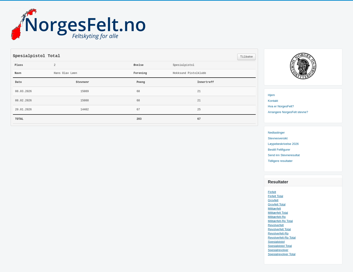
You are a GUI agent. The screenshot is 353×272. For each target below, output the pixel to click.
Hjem (271, 95)
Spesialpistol (276, 241)
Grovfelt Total (276, 204)
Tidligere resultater (280, 161)
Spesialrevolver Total (282, 254)
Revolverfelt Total (279, 229)
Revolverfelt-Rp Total (282, 237)
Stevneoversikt (278, 138)
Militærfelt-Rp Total (280, 221)
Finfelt (272, 192)
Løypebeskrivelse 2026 (283, 144)
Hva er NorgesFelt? (281, 106)
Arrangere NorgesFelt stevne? (288, 112)
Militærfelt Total (278, 212)
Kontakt (273, 100)
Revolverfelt (276, 225)
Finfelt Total (275, 196)
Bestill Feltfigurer (279, 149)
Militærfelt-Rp (277, 217)
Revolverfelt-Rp (278, 233)
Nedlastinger (276, 132)
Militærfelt (274, 208)
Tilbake (246, 56)
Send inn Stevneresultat (284, 155)
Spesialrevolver (278, 250)
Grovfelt (273, 200)
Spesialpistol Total (280, 246)
